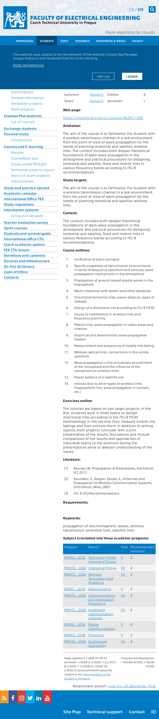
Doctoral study (16, 134)
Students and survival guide (27, 233)
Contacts (11, 277)
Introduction (21, 140)
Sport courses (15, 228)
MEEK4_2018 (74, 557)
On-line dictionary (19, 266)
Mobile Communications (101, 626)
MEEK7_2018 (74, 589)
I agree (132, 76)
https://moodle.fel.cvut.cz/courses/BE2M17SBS (103, 117)
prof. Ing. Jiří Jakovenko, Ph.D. (132, 686)
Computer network (27, 216)
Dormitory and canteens (24, 255)
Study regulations (19, 204)
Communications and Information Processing (101, 599)
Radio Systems (99, 589)
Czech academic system (24, 244)
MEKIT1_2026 (75, 610)
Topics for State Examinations (24, 89)
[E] (153, 711)
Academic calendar (20, 193)
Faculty (137, 40)
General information (27, 97)
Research (82, 40)
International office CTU (24, 239)
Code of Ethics (16, 272)
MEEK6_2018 (74, 624)
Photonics (96, 635)
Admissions (24, 40)
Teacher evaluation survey (26, 222)
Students (47, 40)
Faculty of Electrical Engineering (85, 17)
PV (123, 568)
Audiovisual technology (97, 643)
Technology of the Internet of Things (102, 559)
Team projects (22, 109)
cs (131, 9)
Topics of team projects (30, 175)
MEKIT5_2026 (75, 595)
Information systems (21, 210)
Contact (137, 711)
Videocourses (22, 181)
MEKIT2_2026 (75, 568)
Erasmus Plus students (23, 116)
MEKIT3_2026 (75, 574)
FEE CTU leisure (17, 250)
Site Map (72, 711)
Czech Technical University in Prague (63, 22)
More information (28, 65)
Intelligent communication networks (100, 614)
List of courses (23, 122)
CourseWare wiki (24, 158)
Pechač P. (97, 94)
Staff (64, 40)
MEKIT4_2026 (75, 641)
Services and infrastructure (27, 261)
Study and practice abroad (26, 188)
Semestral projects (26, 103)
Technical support (104, 711)
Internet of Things (102, 568)
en (140, 9)
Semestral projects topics (32, 169)
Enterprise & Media (110, 40)
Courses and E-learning (23, 146)
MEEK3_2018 (74, 635)
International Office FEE (24, 199)
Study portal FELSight (29, 164)
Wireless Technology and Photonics (100, 578)
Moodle (17, 152)
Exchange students (20, 128)
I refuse (103, 76)
